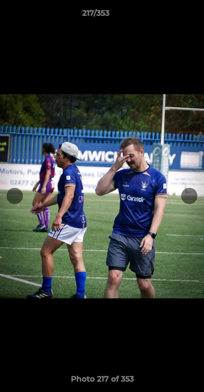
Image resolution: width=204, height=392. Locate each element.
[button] (164, 16)
